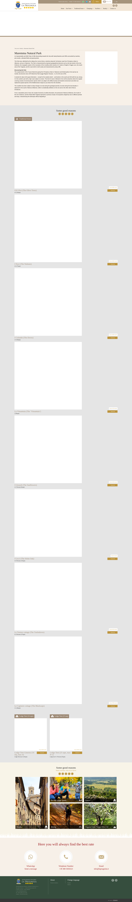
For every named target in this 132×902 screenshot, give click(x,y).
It (114, 1)
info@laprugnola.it (23, 891)
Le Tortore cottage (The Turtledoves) (29, 632)
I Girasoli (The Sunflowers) (25, 485)
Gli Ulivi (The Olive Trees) (25, 190)
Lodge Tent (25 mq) (59, 716)
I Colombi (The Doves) (23, 338)
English (69, 883)
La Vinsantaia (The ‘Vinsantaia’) (27, 411)
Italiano (69, 884)
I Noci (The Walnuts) (23, 264)
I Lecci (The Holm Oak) (24, 559)
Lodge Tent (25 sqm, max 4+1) (60, 754)
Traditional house (23, 118)
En (116, 1)
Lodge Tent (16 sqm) (24, 716)
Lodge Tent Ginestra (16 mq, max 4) (24, 754)
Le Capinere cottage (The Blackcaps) (29, 706)
